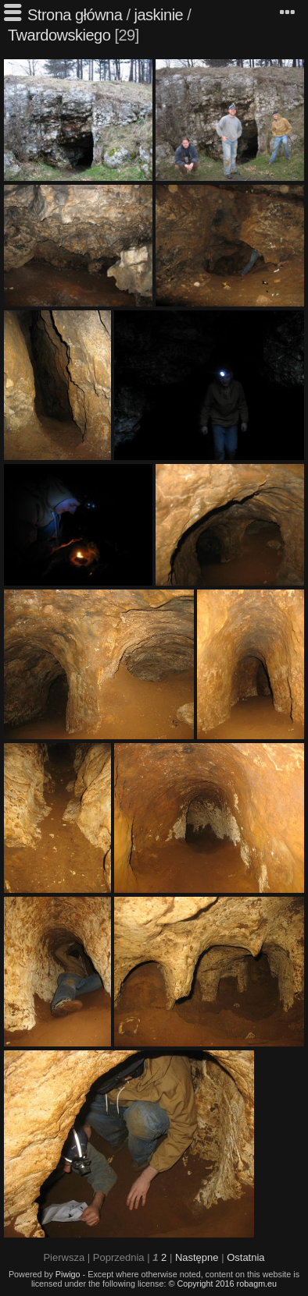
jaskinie (159, 14)
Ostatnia (245, 1257)
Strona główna (74, 14)
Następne (197, 1257)
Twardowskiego (59, 35)
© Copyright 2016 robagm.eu (223, 1283)
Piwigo (68, 1274)
